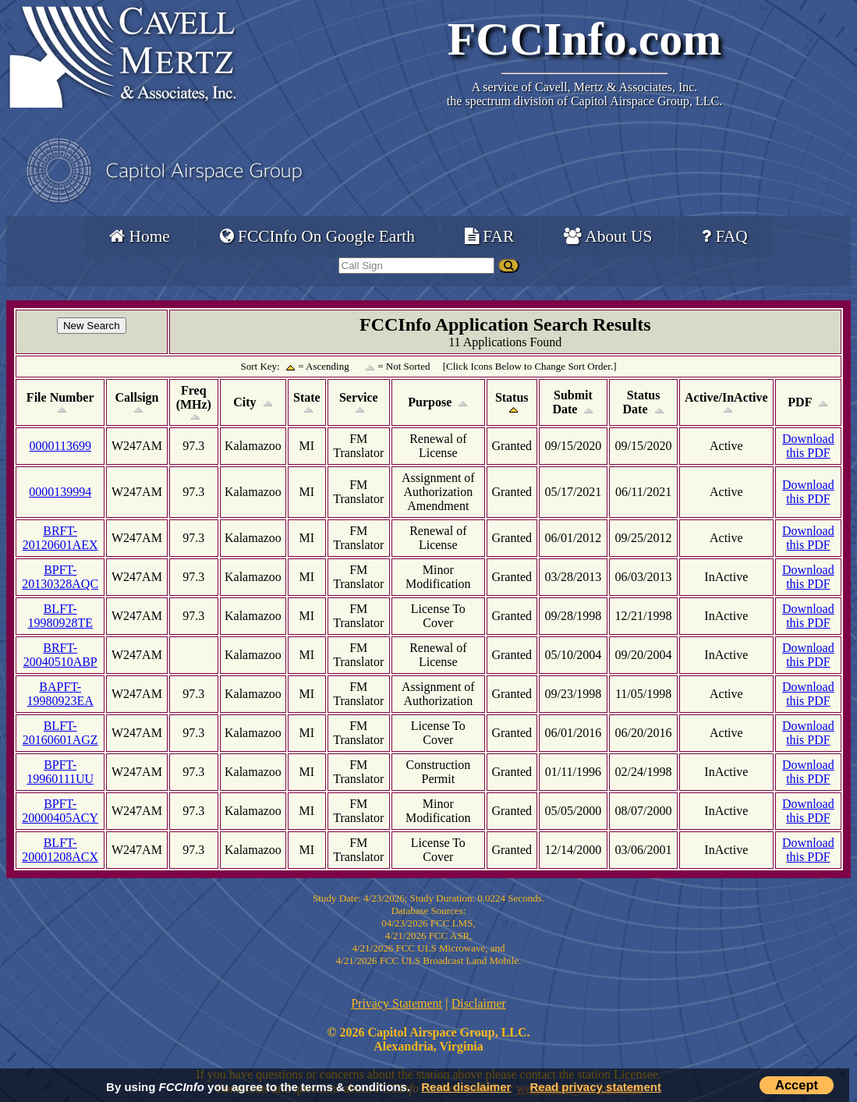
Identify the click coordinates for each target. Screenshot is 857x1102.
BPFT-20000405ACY (60, 810)
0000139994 (60, 491)
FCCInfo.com (585, 39)
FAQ (724, 236)
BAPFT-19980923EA (60, 693)
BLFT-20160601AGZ (60, 732)
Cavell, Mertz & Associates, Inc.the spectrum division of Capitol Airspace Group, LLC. (584, 94)
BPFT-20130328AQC (60, 576)
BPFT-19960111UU (60, 771)
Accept (796, 1085)
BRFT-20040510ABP (60, 654)
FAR (489, 236)
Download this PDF (808, 445)
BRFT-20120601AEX (60, 537)
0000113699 (59, 445)
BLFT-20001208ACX (60, 849)
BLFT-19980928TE (60, 615)
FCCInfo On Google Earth (317, 236)
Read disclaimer (466, 1086)
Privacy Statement (396, 1003)
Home (139, 236)
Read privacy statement (595, 1086)
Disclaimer (479, 1003)
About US (608, 236)
